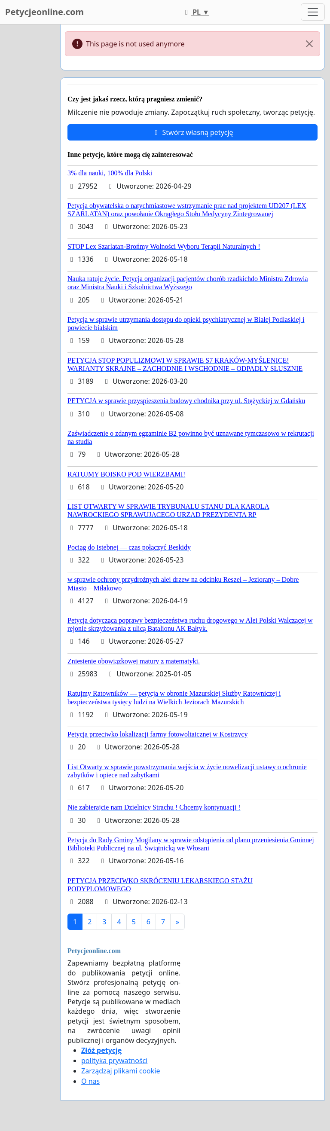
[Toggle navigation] (313, 12)
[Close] (309, 44)
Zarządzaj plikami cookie (120, 1071)
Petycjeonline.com (44, 12)
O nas (90, 1081)
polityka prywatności (114, 1060)
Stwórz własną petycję (192, 132)
